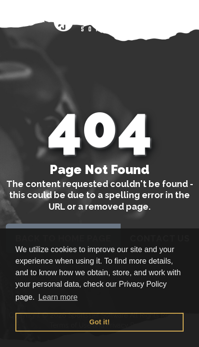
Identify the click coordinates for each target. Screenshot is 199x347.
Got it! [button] (99, 322)
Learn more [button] (58, 297)
